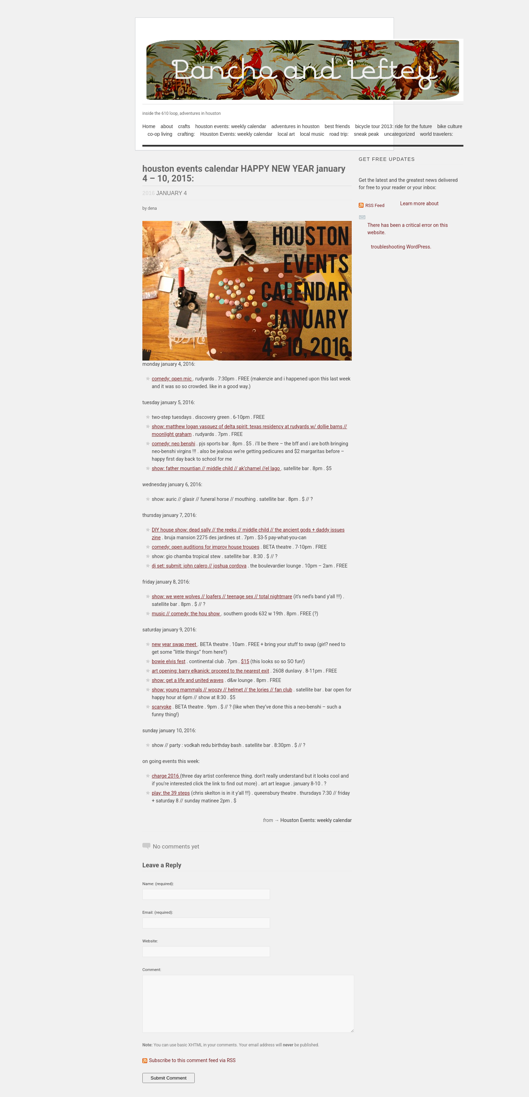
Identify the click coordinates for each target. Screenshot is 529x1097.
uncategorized (399, 134)
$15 (245, 661)
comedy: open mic (172, 378)
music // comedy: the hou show (186, 613)
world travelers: (436, 134)
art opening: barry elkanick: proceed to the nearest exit (210, 671)
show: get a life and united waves (187, 680)
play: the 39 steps (171, 793)
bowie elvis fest (168, 661)
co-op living (160, 134)
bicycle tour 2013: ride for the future (393, 126)
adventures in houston (295, 126)
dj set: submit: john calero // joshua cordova (199, 566)
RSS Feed (375, 205)
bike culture (449, 126)
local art (286, 134)
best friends (337, 126)
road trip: (339, 134)
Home (148, 126)
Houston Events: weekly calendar (236, 134)
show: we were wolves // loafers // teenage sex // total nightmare (222, 596)
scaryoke (161, 707)
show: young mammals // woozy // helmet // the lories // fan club (222, 689)
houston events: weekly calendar (230, 126)
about (167, 126)
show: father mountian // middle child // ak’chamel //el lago (216, 468)
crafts (184, 126)
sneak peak (366, 134)
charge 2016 (166, 776)
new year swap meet (175, 644)
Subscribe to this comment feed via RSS (192, 1060)
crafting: (186, 134)
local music (312, 134)
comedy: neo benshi (173, 443)
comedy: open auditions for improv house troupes (205, 547)
